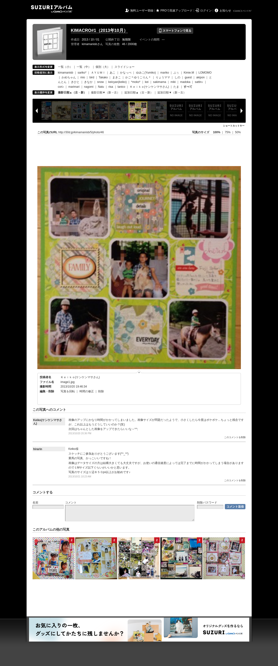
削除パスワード (207, 502)
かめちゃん (69, 77)
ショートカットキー (233, 125)
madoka (185, 82)
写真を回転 (68, 391)
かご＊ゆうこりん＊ (138, 77)
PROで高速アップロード (176, 10)
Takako (103, 77)
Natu (101, 86)
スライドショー (124, 67)
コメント (71, 502)
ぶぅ (176, 72)
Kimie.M (189, 72)
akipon (200, 77)
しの (177, 77)
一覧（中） (84, 67)
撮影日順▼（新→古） (105, 92)
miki (173, 82)
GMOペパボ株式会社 (242, 11)
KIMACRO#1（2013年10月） (99, 30)
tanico (121, 86)
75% (228, 132)
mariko (164, 72)
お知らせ (225, 10)
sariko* (82, 72)
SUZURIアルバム (52, 9)
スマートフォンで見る (175, 31)
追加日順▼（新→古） (171, 92)
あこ (112, 72)
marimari (74, 86)
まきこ (116, 77)
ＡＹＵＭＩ (98, 72)
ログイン (206, 10)
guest (188, 77)
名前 (35, 502)
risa (110, 86)
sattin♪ (199, 82)
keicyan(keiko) (117, 82)
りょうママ (163, 77)
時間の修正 (86, 391)
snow (100, 82)
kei (146, 82)
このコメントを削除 (235, 437)
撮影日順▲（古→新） (72, 92)
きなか (88, 82)
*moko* (136, 82)
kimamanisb (65, 72)
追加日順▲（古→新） (138, 92)
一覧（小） (65, 67)
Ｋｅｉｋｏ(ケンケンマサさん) (149, 86)
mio (82, 77)
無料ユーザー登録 (141, 10)
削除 (101, 391)
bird (92, 77)
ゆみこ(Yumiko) (146, 72)
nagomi (88, 86)
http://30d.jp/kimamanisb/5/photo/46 (81, 132)
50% (238, 132)
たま (176, 86)
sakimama (159, 82)
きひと (75, 82)
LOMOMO (205, 72)
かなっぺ (125, 72)
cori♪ (61, 86)
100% (216, 132)
